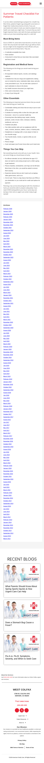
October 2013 (7, 530)
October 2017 (7, 414)
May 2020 (6, 338)
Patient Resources (21, 719)
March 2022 (6, 292)
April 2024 (6, 244)
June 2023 (6, 265)
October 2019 (7, 357)
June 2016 (6, 455)
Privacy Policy (22, 740)
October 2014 (7, 501)
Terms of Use (30, 747)
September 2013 (8, 533)
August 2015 (7, 482)
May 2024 (6, 241)
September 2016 (8, 446)
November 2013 (8, 528)
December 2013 (8, 525)
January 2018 (7, 409)
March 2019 (6, 376)
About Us (21, 722)
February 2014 (7, 520)
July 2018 (6, 395)
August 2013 (7, 536)
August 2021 (7, 306)
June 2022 (6, 290)
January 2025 (7, 219)
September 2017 (8, 417)
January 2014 (7, 522)
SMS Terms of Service (16, 747)
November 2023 (8, 252)
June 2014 (6, 511)
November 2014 (8, 498)
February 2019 (7, 379)
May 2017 (6, 428)
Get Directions (22, 701)
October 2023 (7, 254)
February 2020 (7, 346)
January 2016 (7, 468)
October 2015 (7, 476)
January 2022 (7, 295)
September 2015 (8, 479)
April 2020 (6, 341)
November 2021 (8, 298)
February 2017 (7, 436)
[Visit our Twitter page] (22, 710)
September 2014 (8, 503)
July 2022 (6, 287)
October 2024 (7, 227)
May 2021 (6, 314)
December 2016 (8, 438)
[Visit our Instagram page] (26, 710)
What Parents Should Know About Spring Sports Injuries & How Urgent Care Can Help (21, 589)
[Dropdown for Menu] (26, 716)
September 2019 (8, 360)
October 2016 (7, 444)
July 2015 (6, 484)
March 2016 (6, 463)
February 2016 (7, 465)
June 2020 (6, 336)
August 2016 (7, 449)
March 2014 (6, 517)
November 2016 (8, 441)
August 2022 (7, 284)
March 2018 (6, 403)
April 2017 (6, 430)
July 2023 (6, 263)
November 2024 (8, 225)
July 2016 (6, 452)
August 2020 (7, 330)
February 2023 (7, 276)
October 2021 (7, 300)
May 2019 (6, 371)
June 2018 (6, 398)
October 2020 (7, 325)
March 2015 (6, 490)
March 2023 (6, 273)
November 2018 (8, 384)
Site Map (22, 744)
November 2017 (8, 411)
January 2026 (7, 211)
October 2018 (7, 387)
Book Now (14, 3)
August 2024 (7, 233)
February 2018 (7, 406)
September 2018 (8, 390)
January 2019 (7, 382)
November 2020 (8, 322)
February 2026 (7, 208)
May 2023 (6, 268)
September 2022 (8, 281)
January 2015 (7, 495)
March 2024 (6, 246)
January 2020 (7, 349)
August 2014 (7, 506)
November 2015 (8, 474)
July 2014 (6, 509)
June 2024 (6, 238)
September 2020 (8, 327)
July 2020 (6, 333)
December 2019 (8, 352)
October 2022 (7, 279)
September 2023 (8, 257)
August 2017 (7, 419)
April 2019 (6, 373)
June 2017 (6, 425)
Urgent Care (21, 716)
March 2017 (6, 433)
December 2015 (8, 471)
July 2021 (6, 309)
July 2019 (6, 365)
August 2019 (7, 363)
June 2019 (6, 368)
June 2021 (6, 311)
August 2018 (7, 392)
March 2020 (6, 344)
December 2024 (8, 222)
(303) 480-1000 (8, 677)
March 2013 (6, 538)
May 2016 (6, 457)
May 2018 (6, 400)
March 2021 (6, 319)
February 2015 (7, 492)
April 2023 (6, 271)
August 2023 (7, 260)
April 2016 (6, 460)
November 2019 (8, 355)
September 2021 (8, 303)
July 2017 (6, 422)
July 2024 (6, 235)
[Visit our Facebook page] (17, 710)
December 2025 (8, 214)
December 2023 (8, 249)
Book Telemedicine (24, 3)
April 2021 (6, 317)
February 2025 (7, 217)
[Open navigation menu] (40, 3)
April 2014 (6, 514)
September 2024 (8, 230)
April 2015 (6, 487)
